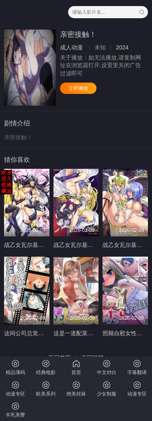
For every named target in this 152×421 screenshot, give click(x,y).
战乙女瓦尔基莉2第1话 (82, 245)
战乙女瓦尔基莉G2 (27, 245)
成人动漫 (71, 47)
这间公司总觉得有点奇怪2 (37, 333)
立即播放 (78, 88)
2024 (122, 47)
